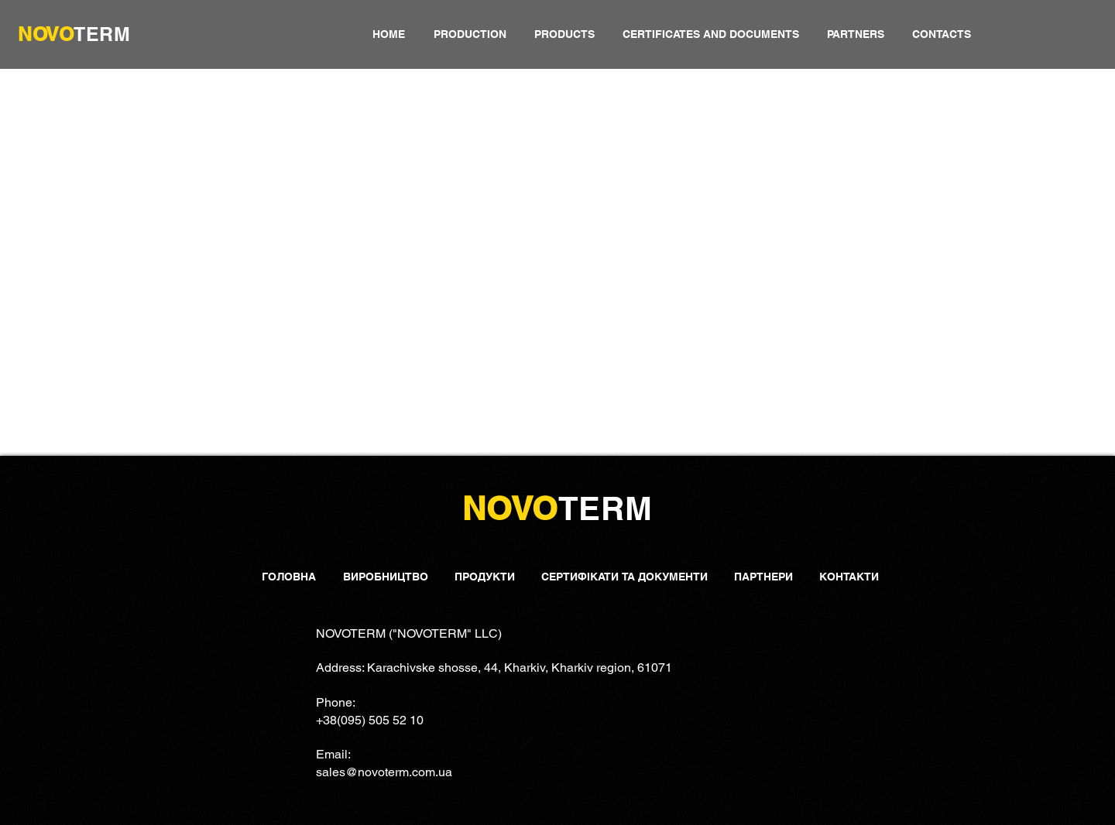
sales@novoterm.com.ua (384, 772)
